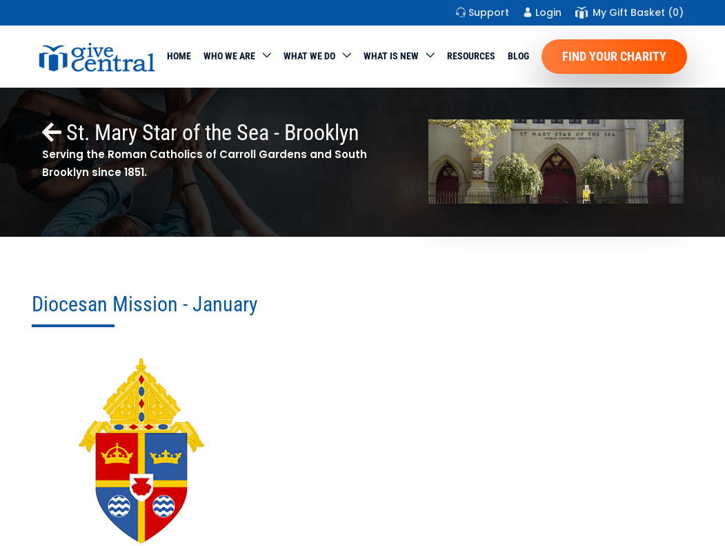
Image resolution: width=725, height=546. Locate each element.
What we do (309, 55)
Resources (471, 55)
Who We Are (229, 55)
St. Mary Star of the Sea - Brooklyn (200, 132)
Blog (518, 55)
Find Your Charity (614, 56)
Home (179, 55)
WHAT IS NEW (391, 55)
